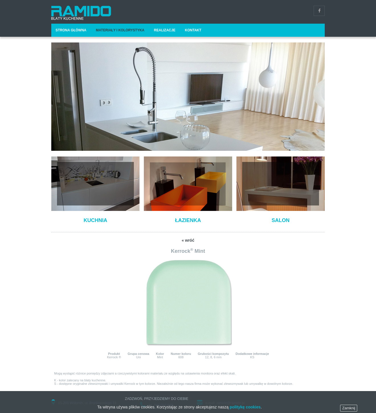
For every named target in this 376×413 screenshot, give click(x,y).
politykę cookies (245, 410)
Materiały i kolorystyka (120, 30)
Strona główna (71, 30)
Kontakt (193, 30)
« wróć (188, 240)
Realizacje (164, 30)
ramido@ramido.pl (230, 403)
